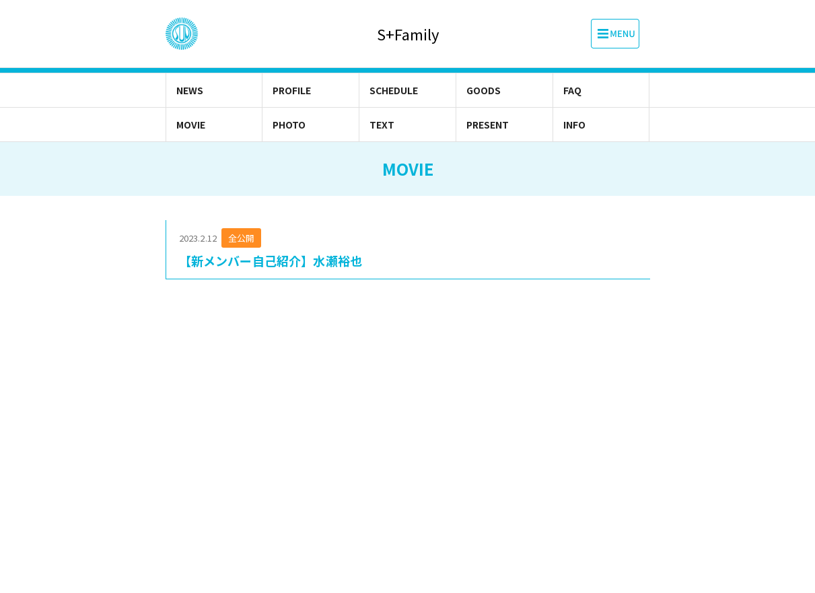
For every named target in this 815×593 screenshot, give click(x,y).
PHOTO (289, 124)
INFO (574, 124)
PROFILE (292, 90)
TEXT (381, 124)
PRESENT (487, 124)
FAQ (572, 90)
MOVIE (190, 124)
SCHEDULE (393, 90)
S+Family (408, 34)
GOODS (483, 90)
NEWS (189, 90)
